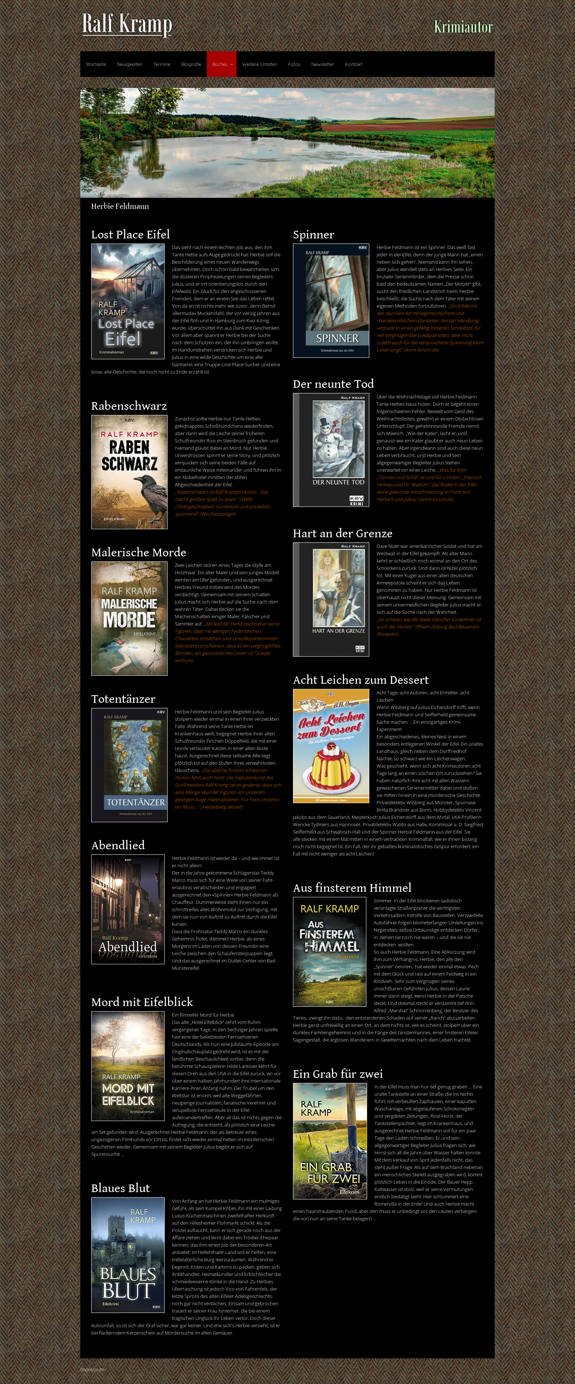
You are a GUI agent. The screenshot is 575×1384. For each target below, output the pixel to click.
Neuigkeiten (129, 64)
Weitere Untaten (259, 64)
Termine (162, 64)
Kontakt (353, 64)
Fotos (294, 64)
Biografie (191, 64)
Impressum (92, 1369)
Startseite (96, 64)
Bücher (219, 64)
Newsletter (322, 64)
